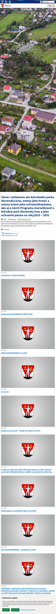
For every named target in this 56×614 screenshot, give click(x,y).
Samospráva (12, 219)
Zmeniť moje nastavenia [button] (28, 609)
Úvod (3, 219)
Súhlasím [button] (6, 610)
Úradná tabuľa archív (24, 219)
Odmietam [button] (15, 610)
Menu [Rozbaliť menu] (51, 5)
